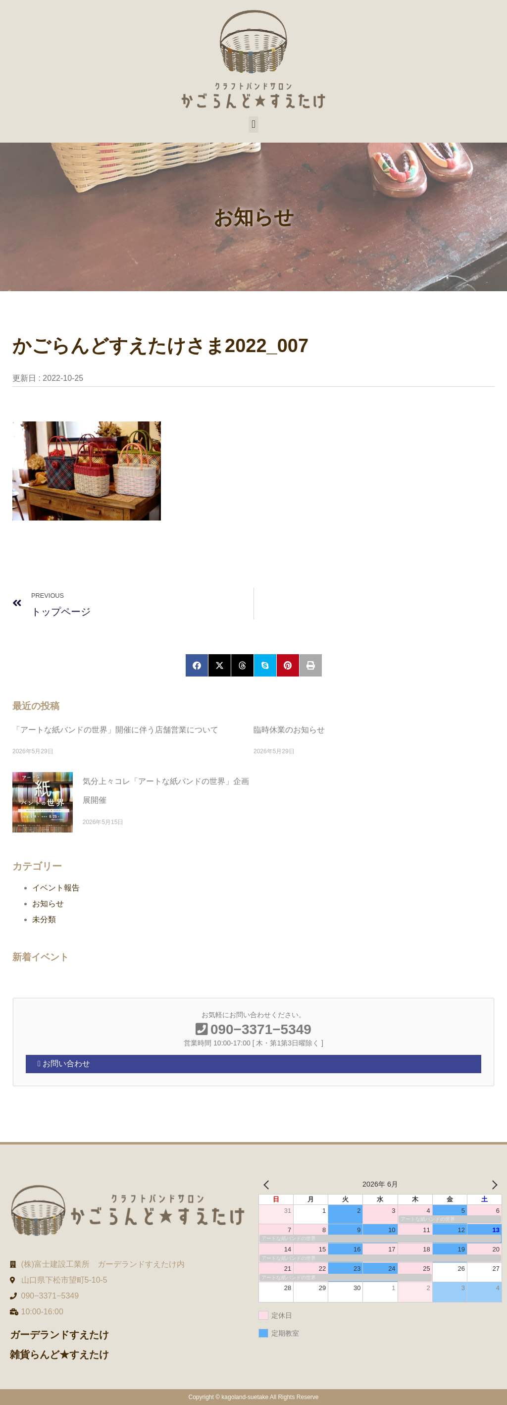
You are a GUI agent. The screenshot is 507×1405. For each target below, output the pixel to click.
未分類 (44, 919)
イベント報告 (56, 888)
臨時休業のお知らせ (289, 730)
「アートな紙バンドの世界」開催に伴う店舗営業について (115, 730)
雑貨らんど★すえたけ (59, 1354)
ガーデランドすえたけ (59, 1334)
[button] (253, 124)
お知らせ (48, 903)
